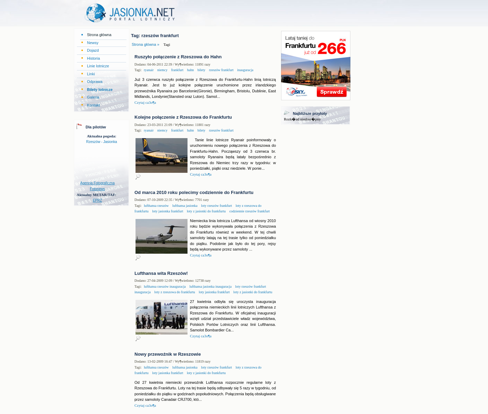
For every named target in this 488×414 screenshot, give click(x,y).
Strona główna (99, 35)
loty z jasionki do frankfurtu (206, 211)
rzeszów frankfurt (220, 70)
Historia (93, 58)
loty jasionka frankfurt (167, 211)
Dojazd (93, 50)
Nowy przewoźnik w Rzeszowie (167, 354)
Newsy (92, 43)
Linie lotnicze (98, 66)
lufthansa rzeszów (156, 206)
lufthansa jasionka (185, 206)
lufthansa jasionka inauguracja (210, 286)
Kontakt (93, 105)
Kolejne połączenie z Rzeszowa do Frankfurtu (183, 117)
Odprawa (95, 81)
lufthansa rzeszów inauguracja (165, 286)
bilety (201, 70)
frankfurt (176, 70)
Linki (91, 74)
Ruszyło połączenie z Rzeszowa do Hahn (177, 56)
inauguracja (244, 70)
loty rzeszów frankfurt (216, 206)
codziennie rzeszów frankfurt (249, 211)
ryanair (149, 70)
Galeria (93, 97)
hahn (190, 70)
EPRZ (97, 200)
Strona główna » (145, 44)
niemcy (161, 70)
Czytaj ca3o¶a (145, 102)
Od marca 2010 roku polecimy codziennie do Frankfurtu (193, 192)
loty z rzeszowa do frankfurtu (174, 292)
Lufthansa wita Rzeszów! (161, 273)
